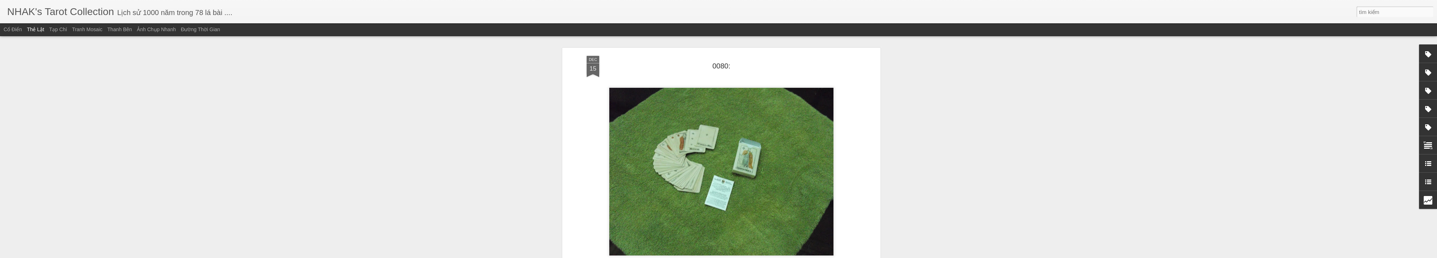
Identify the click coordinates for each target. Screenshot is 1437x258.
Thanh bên (119, 29)
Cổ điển (13, 29)
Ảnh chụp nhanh (156, 29)
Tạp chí (58, 29)
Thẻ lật (35, 29)
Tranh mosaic (87, 29)
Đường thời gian (200, 29)
